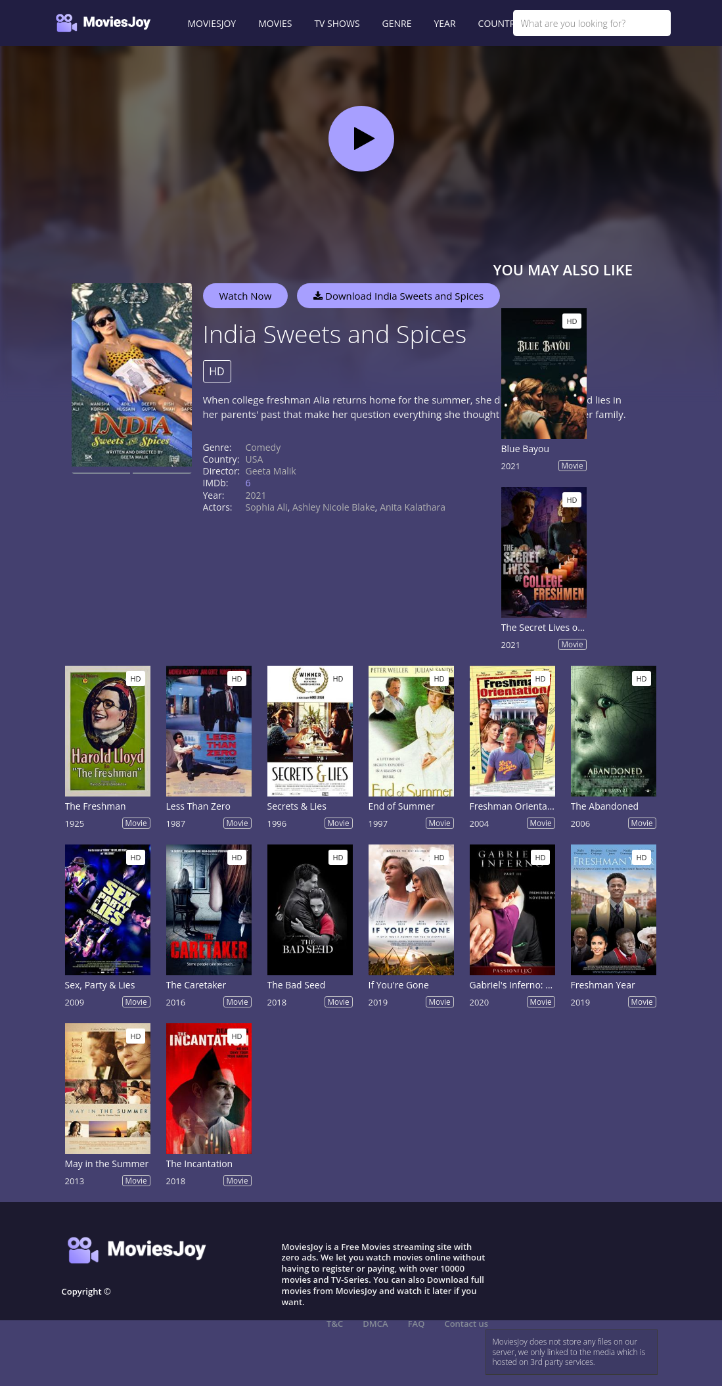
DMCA (375, 1323)
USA (254, 459)
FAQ (416, 1323)
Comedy (263, 447)
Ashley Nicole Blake (333, 507)
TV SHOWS (336, 23)
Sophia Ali (267, 507)
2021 (256, 495)
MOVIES (275, 23)
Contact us (466, 1323)
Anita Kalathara (412, 507)
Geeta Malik (271, 471)
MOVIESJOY (212, 23)
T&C (335, 1323)
